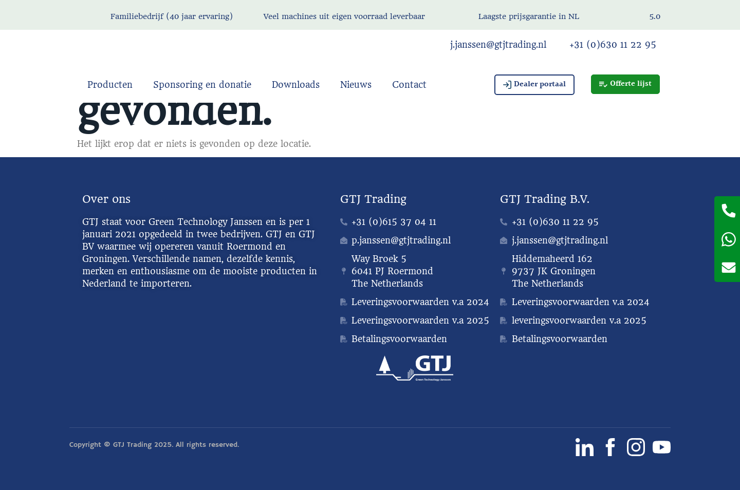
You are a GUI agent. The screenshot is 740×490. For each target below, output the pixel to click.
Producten (110, 85)
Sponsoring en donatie (202, 85)
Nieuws (356, 85)
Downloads (296, 85)
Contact (409, 85)
